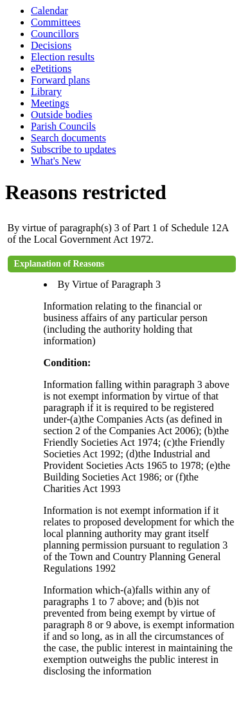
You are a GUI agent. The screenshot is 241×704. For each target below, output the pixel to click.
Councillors (55, 33)
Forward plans (60, 80)
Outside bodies (62, 114)
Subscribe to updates (73, 149)
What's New (56, 160)
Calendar (49, 10)
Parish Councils (63, 126)
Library (46, 91)
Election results (62, 56)
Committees (55, 22)
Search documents (68, 137)
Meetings (50, 103)
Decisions (51, 45)
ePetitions (51, 68)
